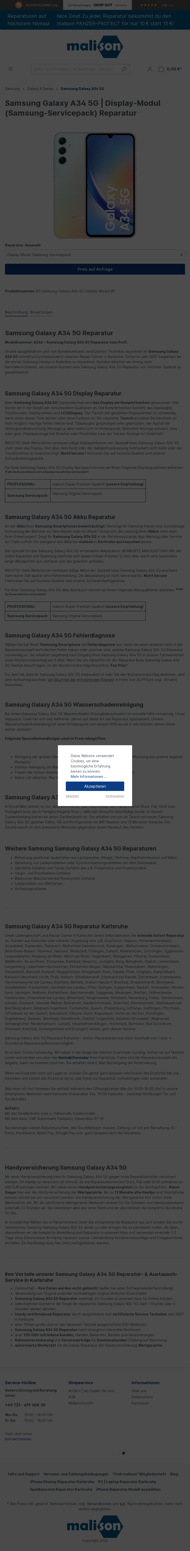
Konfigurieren (115, 796)
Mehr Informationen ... (89, 776)
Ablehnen (72, 796)
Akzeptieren (95, 786)
